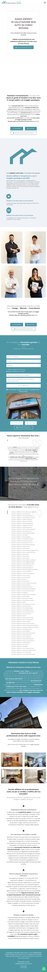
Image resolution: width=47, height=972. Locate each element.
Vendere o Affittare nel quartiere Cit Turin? (22, 542)
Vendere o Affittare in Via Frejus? (20, 535)
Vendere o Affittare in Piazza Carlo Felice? (22, 521)
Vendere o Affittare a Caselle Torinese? (21, 606)
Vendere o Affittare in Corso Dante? (20, 558)
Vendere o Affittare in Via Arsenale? (20, 581)
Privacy (20, 958)
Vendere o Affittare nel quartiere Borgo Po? (22, 567)
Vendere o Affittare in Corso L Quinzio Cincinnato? (24, 583)
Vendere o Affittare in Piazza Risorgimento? (22, 523)
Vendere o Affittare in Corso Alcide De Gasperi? (23, 654)
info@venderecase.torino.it (18, 954)
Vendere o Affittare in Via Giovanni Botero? (22, 516)
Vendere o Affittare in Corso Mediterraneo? (22, 610)
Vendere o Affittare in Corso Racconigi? (21, 652)
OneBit (27, 962)
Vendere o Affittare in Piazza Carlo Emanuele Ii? (23, 633)
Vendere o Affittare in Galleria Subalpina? (22, 519)
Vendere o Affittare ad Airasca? (19, 579)
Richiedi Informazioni (24, 427)
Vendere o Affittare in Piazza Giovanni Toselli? (23, 623)
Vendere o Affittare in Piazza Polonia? (21, 585)
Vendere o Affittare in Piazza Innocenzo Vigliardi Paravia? (26, 550)
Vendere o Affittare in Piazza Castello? (21, 621)
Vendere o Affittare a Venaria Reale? (21, 596)
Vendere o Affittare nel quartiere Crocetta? (22, 598)
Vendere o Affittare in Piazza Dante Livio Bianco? (24, 560)
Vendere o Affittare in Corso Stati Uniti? (21, 614)
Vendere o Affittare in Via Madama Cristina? (22, 539)
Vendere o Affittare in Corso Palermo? (21, 514)
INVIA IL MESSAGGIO (23, 385)
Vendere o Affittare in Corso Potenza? (21, 642)
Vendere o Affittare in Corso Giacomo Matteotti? (24, 589)
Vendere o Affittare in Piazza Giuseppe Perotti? (23, 533)
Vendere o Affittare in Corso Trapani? (21, 577)
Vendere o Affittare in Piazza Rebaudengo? (22, 608)
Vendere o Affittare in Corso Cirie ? (20, 644)
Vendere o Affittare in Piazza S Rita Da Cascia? (23, 517)
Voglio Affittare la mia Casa (16, 371)
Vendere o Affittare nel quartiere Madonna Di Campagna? (26, 627)
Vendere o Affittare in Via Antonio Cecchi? (22, 541)
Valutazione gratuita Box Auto (23, 329)
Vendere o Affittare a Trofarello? (20, 646)
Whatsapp (30, 128)
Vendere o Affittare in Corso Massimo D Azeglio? (24, 512)
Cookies (26, 958)
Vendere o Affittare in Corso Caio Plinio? (22, 571)
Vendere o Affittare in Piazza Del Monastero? (23, 639)
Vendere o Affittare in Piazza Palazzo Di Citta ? (23, 564)
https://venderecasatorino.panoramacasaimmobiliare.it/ (23, 956)
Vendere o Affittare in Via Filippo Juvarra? (22, 629)
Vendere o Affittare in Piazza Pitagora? (21, 537)
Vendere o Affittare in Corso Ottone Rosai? (22, 565)
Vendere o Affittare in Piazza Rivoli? (20, 556)
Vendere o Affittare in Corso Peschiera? (21, 637)
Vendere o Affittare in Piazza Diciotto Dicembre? (24, 552)
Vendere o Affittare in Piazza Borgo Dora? (22, 527)
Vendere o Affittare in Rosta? (19, 602)
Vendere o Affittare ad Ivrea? (19, 615)
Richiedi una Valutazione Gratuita (23, 133)
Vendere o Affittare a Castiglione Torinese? (22, 525)
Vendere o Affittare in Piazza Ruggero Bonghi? (23, 562)
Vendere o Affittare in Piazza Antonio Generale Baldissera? (26, 625)
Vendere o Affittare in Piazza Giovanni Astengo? (23, 529)
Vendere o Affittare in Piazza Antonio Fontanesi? (24, 594)
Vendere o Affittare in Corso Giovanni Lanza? (23, 612)
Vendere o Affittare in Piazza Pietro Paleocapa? (23, 544)
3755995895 (17, 128)
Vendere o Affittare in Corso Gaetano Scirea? (23, 648)
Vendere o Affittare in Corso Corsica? (21, 575)
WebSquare (28, 963)
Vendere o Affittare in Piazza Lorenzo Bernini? (23, 640)
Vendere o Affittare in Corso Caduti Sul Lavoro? (23, 604)
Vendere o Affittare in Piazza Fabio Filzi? (21, 635)
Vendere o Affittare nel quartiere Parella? (22, 587)
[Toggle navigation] (45, 2)
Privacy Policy (23, 391)
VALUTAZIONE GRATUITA (23, 47)
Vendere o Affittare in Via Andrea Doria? (22, 531)
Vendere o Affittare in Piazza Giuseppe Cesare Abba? (25, 569)
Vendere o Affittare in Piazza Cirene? (21, 546)
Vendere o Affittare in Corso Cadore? (21, 548)
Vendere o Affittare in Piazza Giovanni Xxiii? (22, 617)
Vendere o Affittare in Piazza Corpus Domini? (23, 600)
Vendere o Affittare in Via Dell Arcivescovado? (23, 591)
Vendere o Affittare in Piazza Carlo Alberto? (22, 619)
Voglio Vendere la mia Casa (16, 369)
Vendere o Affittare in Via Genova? (20, 554)
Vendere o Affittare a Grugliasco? (20, 592)
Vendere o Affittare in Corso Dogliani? (21, 631)
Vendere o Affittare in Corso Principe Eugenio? (23, 573)
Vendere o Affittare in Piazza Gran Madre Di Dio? (24, 650)
